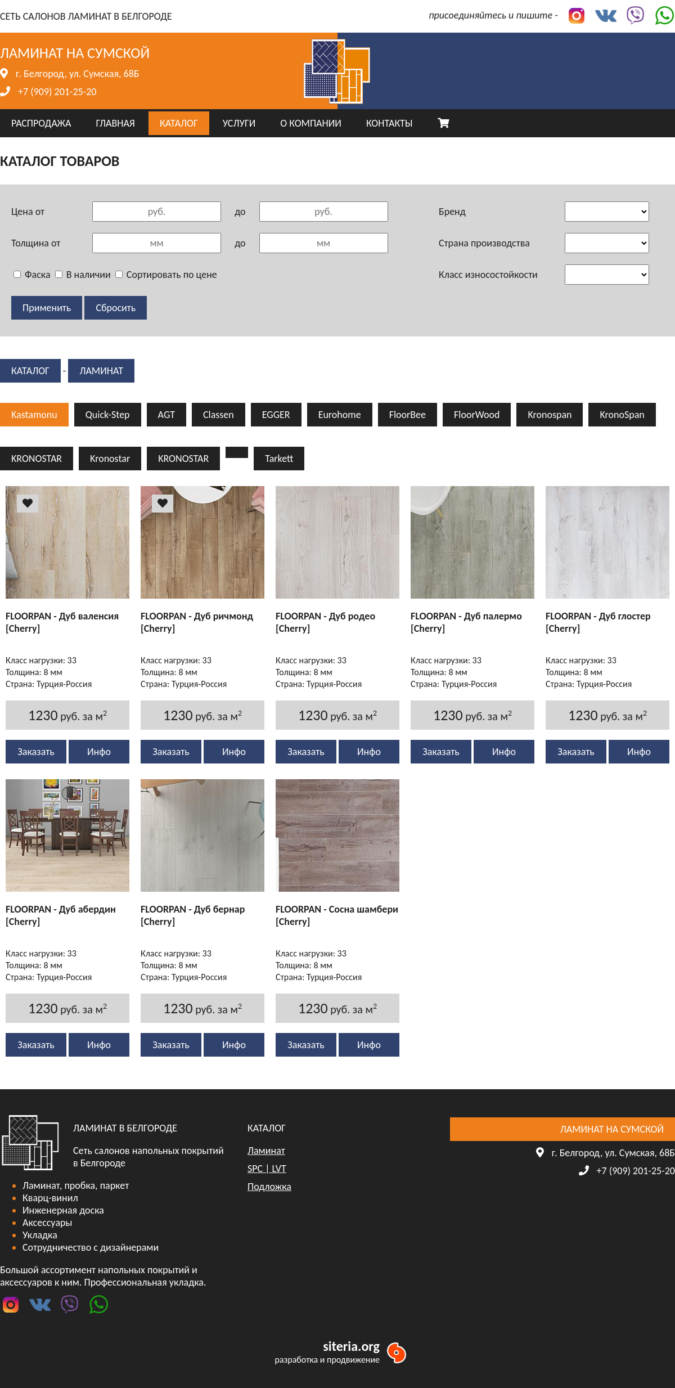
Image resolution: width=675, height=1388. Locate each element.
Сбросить (116, 308)
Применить (46, 308)
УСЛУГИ (239, 123)
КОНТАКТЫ (389, 123)
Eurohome (339, 414)
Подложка (269, 1186)
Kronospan (550, 414)
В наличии (83, 274)
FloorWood (477, 414)
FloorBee (407, 414)
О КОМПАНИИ (310, 123)
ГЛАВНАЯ (115, 123)
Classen (218, 414)
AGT (166, 414)
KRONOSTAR (36, 458)
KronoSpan (622, 414)
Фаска (32, 274)
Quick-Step (108, 414)
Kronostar (110, 458)
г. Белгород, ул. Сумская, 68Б (77, 74)
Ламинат (101, 371)
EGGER (276, 414)
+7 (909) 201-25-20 (57, 92)
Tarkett (279, 458)
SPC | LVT (267, 1168)
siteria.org (351, 1346)
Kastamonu (34, 414)
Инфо (99, 751)
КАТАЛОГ (179, 123)
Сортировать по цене (166, 274)
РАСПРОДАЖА (41, 123)
